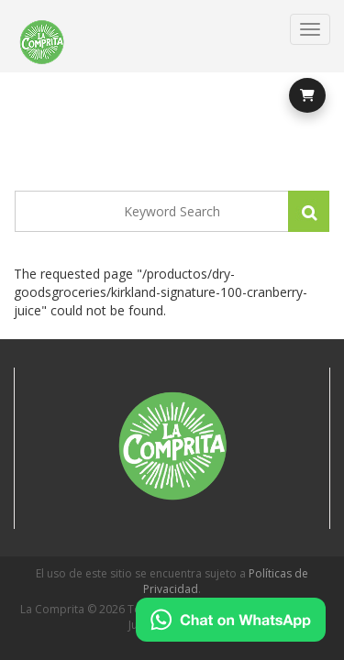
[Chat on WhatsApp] (231, 620)
